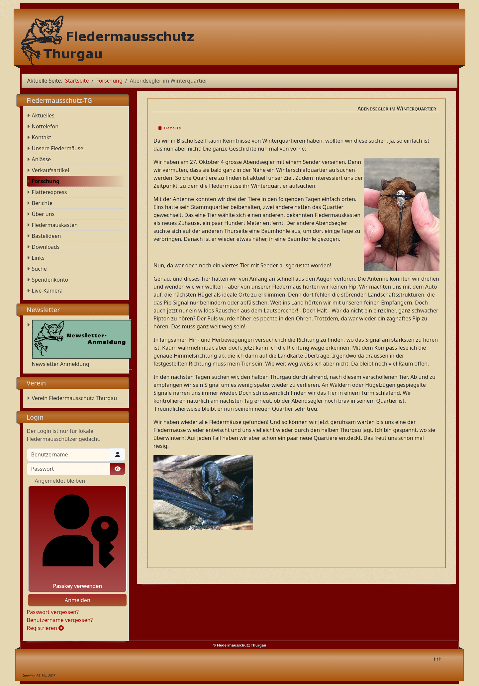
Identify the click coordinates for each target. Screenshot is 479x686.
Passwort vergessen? (53, 612)
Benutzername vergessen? (60, 620)
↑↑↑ (437, 658)
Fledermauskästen (55, 225)
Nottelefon (45, 126)
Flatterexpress (49, 192)
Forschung (46, 181)
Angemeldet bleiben (60, 480)
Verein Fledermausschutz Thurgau (74, 398)
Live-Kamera (47, 290)
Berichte (42, 203)
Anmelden (77, 600)
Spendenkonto (50, 279)
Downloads (46, 246)
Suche (39, 268)
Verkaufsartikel (50, 170)
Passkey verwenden (77, 539)
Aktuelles (43, 115)
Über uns (43, 214)
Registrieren (45, 628)
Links (38, 257)
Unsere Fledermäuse (57, 148)
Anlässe (41, 159)
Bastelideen (46, 236)
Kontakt (41, 137)
